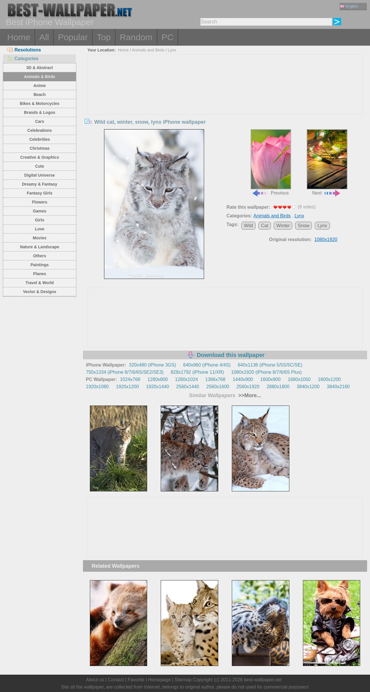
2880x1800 (278, 386)
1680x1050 (299, 379)
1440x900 (243, 379)
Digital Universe (39, 175)
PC (168, 37)
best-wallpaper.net (263, 679)
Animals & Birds (39, 76)
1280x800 (157, 379)
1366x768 (215, 379)
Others (39, 256)
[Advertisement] (225, 98)
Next (327, 162)
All (44, 37)
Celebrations (39, 130)
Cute (39, 166)
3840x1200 (308, 386)
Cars (39, 121)
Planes (39, 273)
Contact (116, 679)
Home (18, 37)
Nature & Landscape (39, 247)
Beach (40, 94)
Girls (39, 220)
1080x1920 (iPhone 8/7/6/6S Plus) (266, 372)
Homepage (159, 679)
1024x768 (130, 379)
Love (40, 229)
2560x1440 (187, 386)
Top (104, 37)
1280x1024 (186, 379)
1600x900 (270, 379)
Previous (271, 162)
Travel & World (39, 282)
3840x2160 (338, 386)
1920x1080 (97, 386)
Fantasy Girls (40, 193)
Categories (22, 58)
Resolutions (24, 49)
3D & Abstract (39, 67)
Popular (73, 37)
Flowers (39, 202)
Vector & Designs (39, 291)
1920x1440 (157, 386)
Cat (264, 225)
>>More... (249, 395)
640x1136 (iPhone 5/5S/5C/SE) (270, 364)
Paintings (39, 264)
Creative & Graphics (39, 157)
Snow (303, 225)
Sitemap (183, 679)
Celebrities (39, 139)
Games (40, 211)
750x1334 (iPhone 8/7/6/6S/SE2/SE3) (125, 372)
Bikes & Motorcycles (40, 103)
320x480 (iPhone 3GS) (152, 364)
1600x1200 (329, 379)
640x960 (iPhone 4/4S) (207, 364)
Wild (248, 225)
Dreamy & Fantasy (39, 184)
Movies (39, 238)
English (349, 6)
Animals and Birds (148, 50)
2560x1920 (247, 386)
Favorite (136, 679)
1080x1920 (325, 239)
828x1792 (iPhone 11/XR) (197, 372)
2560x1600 (217, 386)
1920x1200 (127, 386)
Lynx (172, 50)
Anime (40, 85)
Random (136, 37)
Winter (283, 225)
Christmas (39, 148)
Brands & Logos (39, 112)
